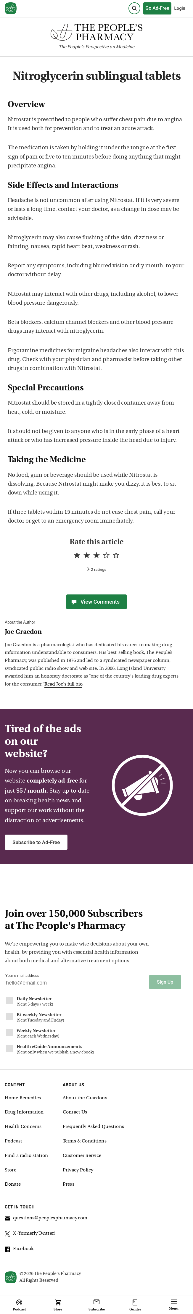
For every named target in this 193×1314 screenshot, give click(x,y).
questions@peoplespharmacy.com (46, 1219)
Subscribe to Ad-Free (36, 842)
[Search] (134, 8)
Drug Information (24, 1112)
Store (10, 1170)
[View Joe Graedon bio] (92, 632)
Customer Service (82, 1155)
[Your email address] (74, 984)
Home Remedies (23, 1098)
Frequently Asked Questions (93, 1126)
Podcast (13, 1141)
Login (179, 8)
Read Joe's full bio (63, 684)
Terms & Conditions (85, 1141)
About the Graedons (85, 1098)
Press (68, 1184)
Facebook (19, 1250)
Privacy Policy (78, 1170)
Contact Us (75, 1112)
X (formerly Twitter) (30, 1234)
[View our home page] (11, 8)
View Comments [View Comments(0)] (95, 602)
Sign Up (165, 982)
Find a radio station (26, 1155)
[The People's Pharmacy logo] (96, 33)
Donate (13, 1184)
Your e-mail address (22, 975)
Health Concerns (23, 1126)
